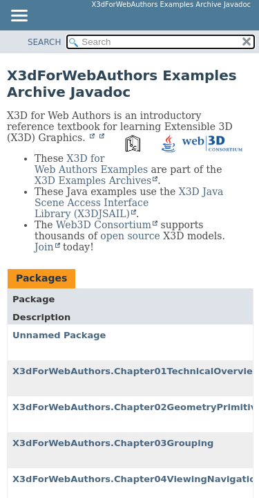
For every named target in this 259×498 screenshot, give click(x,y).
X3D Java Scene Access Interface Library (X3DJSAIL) (129, 202)
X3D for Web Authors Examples (91, 164)
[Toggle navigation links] (18, 16)
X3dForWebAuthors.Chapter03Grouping (112, 443)
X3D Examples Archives (93, 180)
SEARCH (44, 42)
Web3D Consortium (103, 224)
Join (44, 246)
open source (130, 235)
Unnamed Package (59, 335)
